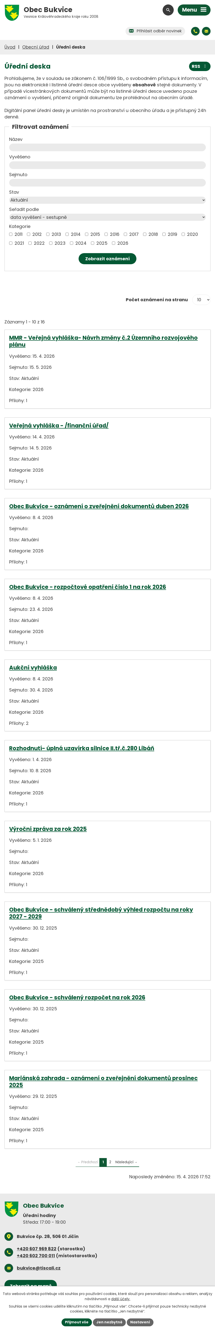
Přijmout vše (76, 1322)
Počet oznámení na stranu (157, 300)
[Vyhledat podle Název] (107, 147)
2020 (192, 234)
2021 (19, 243)
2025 (102, 243)
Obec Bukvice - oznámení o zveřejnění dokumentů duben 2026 (99, 506)
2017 (134, 234)
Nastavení (140, 1322)
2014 (76, 234)
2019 (172, 234)
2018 (153, 234)
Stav (14, 192)
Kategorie (19, 226)
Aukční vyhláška (33, 668)
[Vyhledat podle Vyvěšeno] (107, 165)
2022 (39, 243)
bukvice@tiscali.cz (39, 1268)
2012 (37, 234)
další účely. (120, 1298)
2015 (95, 234)
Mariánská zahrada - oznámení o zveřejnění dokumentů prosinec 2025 (103, 1081)
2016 (114, 234)
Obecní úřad (35, 47)
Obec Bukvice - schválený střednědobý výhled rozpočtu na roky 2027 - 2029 (101, 913)
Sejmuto (18, 174)
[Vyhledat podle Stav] (107, 200)
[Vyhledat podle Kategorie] (10, 234)
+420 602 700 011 (36, 1256)
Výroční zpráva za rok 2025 (48, 829)
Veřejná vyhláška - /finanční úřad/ (58, 426)
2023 (60, 243)
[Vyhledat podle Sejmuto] (107, 183)
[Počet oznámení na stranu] (201, 300)
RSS (200, 66)
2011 (18, 234)
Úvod (9, 47)
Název (15, 139)
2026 (122, 243)
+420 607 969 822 (36, 1249)
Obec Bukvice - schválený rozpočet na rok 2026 (77, 997)
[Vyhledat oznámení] (107, 258)
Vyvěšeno (19, 157)
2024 (80, 243)
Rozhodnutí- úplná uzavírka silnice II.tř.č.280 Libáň (81, 748)
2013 (56, 234)
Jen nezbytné (109, 1322)
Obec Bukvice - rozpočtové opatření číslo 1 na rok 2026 (87, 587)
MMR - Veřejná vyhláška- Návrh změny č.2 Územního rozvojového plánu (103, 341)
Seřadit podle (24, 209)
